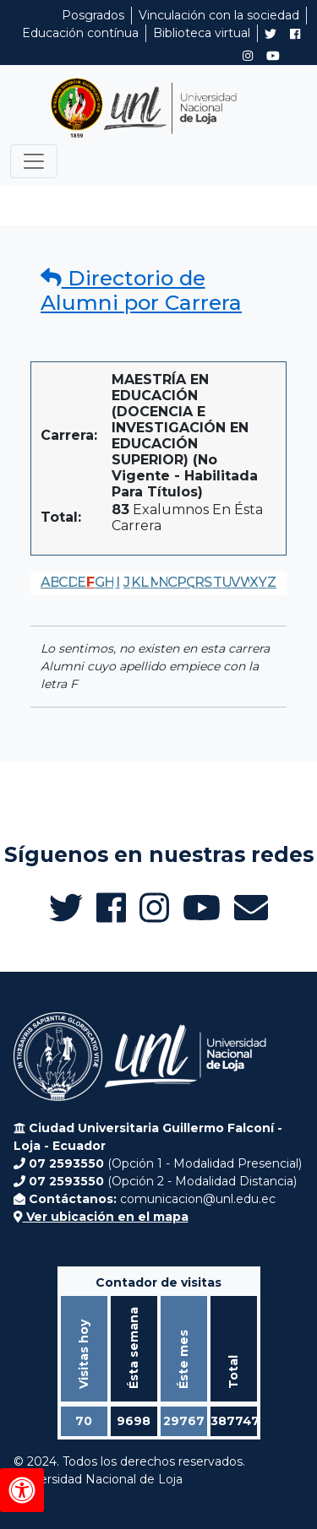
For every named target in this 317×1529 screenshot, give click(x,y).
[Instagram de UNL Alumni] (248, 55)
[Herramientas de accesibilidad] (22, 1490)
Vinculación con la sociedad (219, 15)
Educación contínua (80, 33)
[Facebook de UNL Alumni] (295, 33)
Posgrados (93, 15)
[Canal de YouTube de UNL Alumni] (273, 55)
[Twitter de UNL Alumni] (270, 35)
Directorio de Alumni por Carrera (141, 290)
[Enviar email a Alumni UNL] (251, 907)
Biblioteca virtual (201, 33)
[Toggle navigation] (33, 161)
